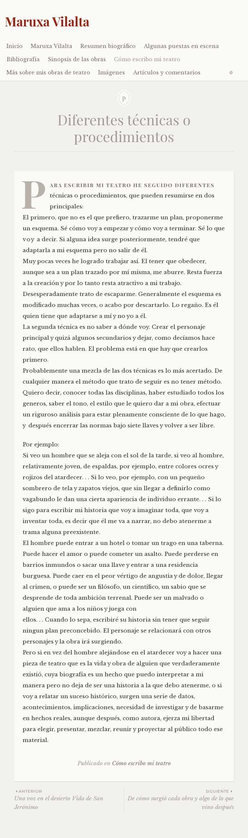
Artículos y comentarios (167, 72)
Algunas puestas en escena (181, 46)
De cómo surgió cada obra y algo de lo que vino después (179, 799)
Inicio (14, 46)
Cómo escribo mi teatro (147, 59)
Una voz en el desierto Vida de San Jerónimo (69, 799)
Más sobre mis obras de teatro (48, 72)
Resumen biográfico (108, 46)
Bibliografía (23, 59)
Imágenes (111, 72)
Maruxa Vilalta (47, 21)
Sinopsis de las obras (77, 59)
